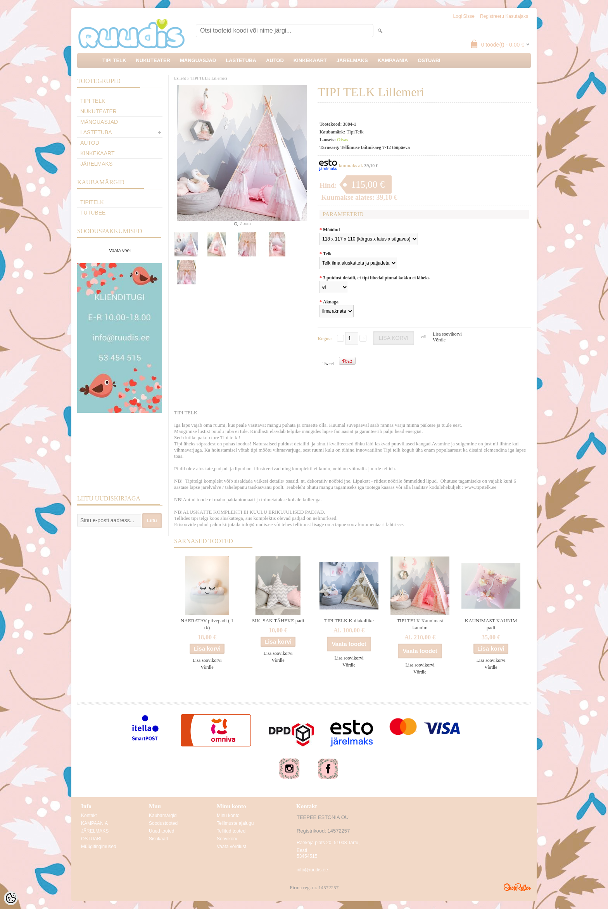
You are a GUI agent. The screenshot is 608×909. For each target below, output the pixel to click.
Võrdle (439, 340)
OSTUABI (429, 60)
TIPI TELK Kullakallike (349, 620)
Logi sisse (464, 16)
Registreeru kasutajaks (504, 16)
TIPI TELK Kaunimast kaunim (420, 624)
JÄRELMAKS (352, 60)
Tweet (328, 363)
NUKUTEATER (153, 60)
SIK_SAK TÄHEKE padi (278, 620)
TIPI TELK (114, 60)
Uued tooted (161, 831)
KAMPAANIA (393, 60)
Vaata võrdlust (231, 846)
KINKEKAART (310, 60)
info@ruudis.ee (312, 870)
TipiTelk (92, 202)
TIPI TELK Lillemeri (209, 78)
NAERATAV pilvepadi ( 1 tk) (207, 624)
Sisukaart (158, 838)
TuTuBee (92, 213)
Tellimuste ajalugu (235, 823)
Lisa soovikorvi (447, 334)
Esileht (180, 78)
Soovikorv (227, 838)
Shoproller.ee (517, 887)
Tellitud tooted (231, 831)
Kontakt (89, 815)
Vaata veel (120, 250)
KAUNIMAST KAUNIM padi (491, 624)
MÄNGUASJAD (198, 60)
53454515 (307, 856)
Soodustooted (163, 823)
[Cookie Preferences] (11, 898)
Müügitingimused (98, 846)
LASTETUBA (241, 60)
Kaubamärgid (162, 815)
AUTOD (275, 60)
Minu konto (228, 815)
